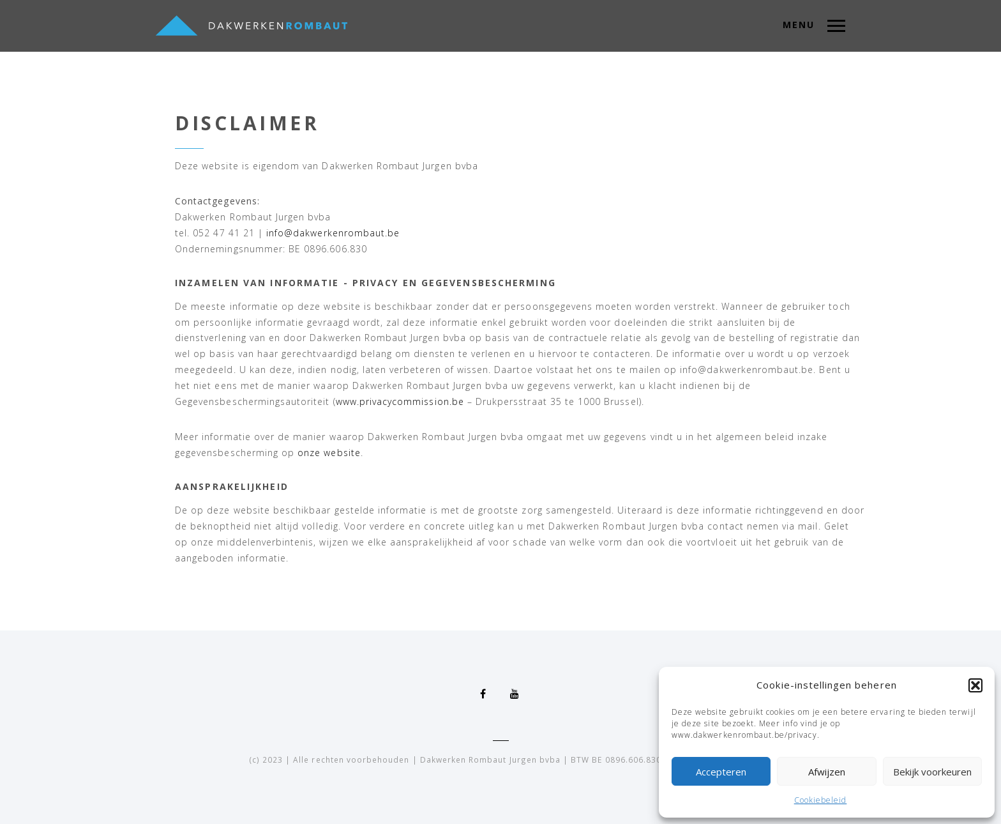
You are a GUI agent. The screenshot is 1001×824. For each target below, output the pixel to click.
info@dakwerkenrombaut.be (333, 233)
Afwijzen (826, 771)
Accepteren (721, 771)
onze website (329, 452)
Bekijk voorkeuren (932, 771)
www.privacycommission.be (400, 401)
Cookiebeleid (820, 800)
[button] (975, 685)
